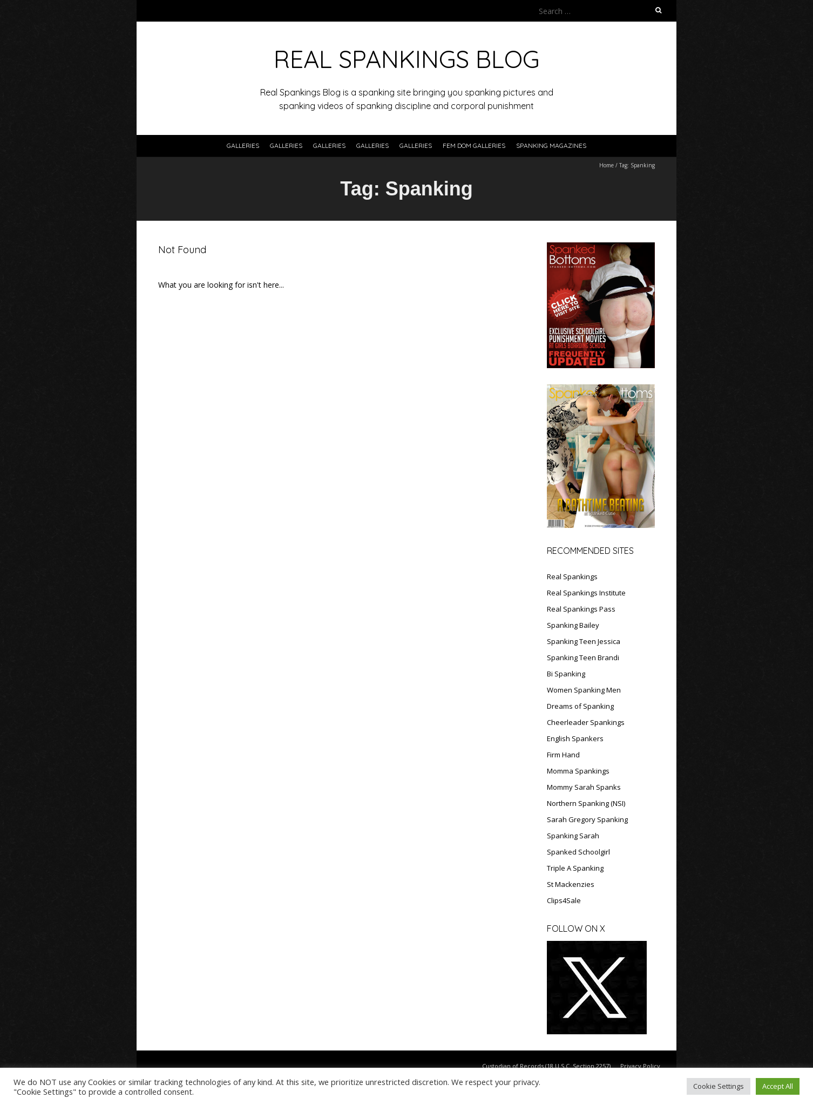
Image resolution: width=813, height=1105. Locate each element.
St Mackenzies (570, 884)
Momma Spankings (578, 771)
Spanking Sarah (573, 835)
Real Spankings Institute (586, 593)
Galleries (243, 145)
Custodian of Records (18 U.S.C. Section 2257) (546, 1066)
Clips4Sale (564, 900)
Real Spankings (572, 576)
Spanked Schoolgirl (578, 852)
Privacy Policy (640, 1066)
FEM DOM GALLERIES (474, 145)
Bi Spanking (566, 674)
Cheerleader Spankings (586, 722)
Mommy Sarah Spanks (584, 787)
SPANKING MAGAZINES (551, 145)
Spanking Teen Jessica (583, 641)
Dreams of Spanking (580, 706)
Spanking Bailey (573, 625)
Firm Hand (563, 755)
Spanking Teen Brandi (583, 657)
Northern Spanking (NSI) (586, 803)
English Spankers (575, 738)
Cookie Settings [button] (718, 1086)
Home (606, 165)
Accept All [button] (777, 1086)
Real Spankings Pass (581, 609)
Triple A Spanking (575, 868)
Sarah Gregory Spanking (587, 819)
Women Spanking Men (584, 690)
